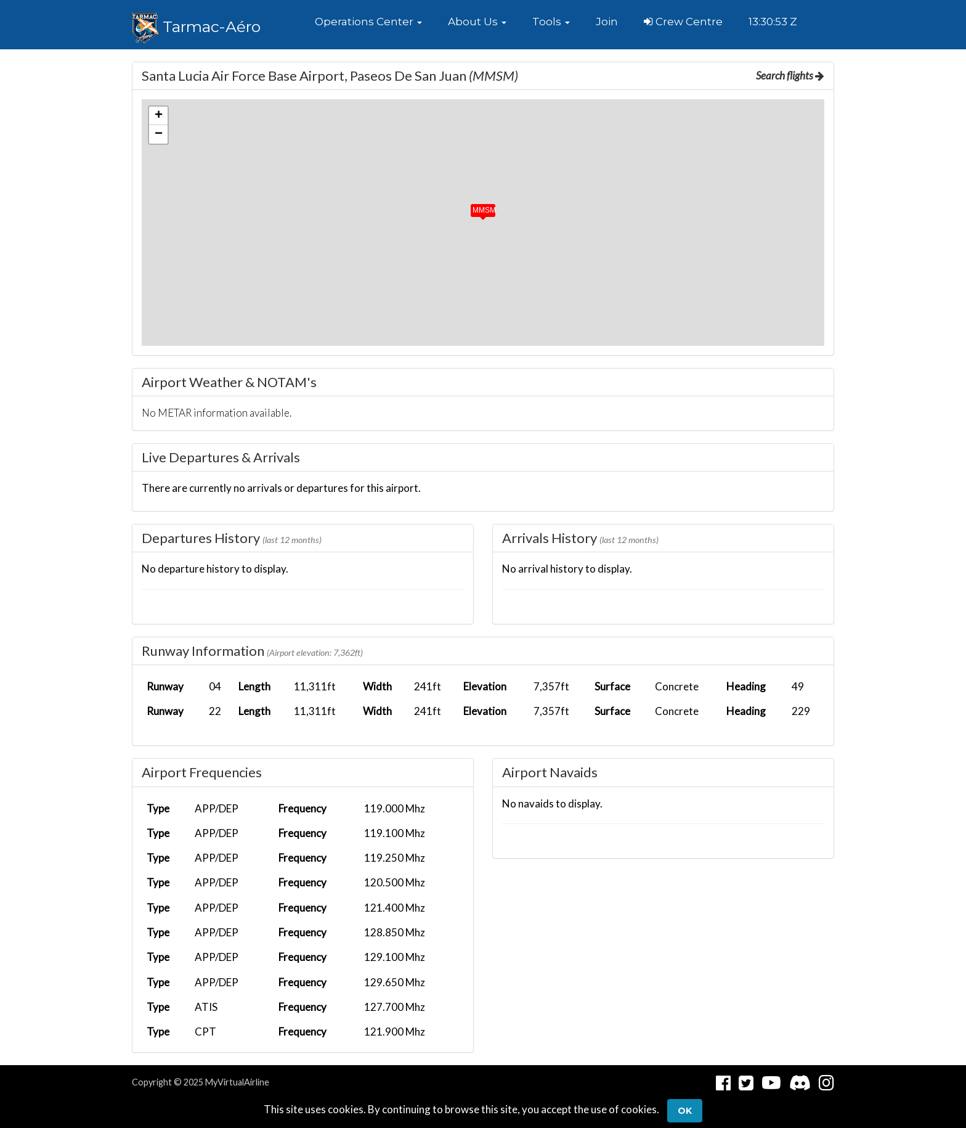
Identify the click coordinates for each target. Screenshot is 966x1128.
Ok (685, 1110)
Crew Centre (683, 21)
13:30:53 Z (773, 21)
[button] (368, 21)
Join (607, 21)
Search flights (790, 75)
